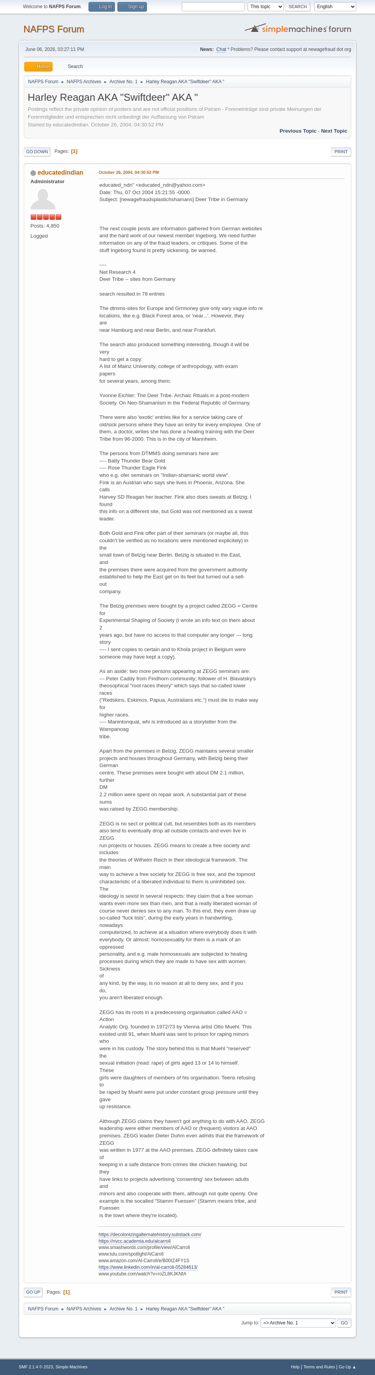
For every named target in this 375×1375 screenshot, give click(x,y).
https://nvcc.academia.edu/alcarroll (135, 1241)
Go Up (33, 1292)
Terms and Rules (319, 1366)
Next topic (334, 131)
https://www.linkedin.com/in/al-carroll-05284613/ (148, 1267)
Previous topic (298, 131)
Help (295, 1366)
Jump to (249, 1322)
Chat (221, 49)
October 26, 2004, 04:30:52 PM (129, 172)
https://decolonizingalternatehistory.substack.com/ (150, 1234)
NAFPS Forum (53, 29)
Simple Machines (71, 1366)
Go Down (37, 151)
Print (341, 151)
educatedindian (60, 172)
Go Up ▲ (347, 1366)
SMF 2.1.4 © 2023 (36, 1366)
